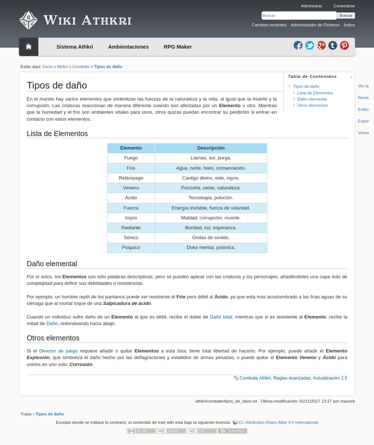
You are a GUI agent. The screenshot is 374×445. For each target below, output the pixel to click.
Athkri (62, 66)
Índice (349, 25)
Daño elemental (312, 99)
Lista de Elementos (315, 93)
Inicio (48, 66)
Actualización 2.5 (330, 378)
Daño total (221, 317)
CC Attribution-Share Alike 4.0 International (278, 422)
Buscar (346, 15)
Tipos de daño (108, 66)
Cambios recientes (269, 25)
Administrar (311, 6)
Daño (52, 323)
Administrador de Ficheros (315, 25)
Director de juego (58, 351)
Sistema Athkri (75, 47)
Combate (80, 66)
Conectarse (344, 6)
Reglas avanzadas (291, 378)
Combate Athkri (255, 378)
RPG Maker (178, 47)
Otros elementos (312, 105)
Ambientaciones (128, 47)
